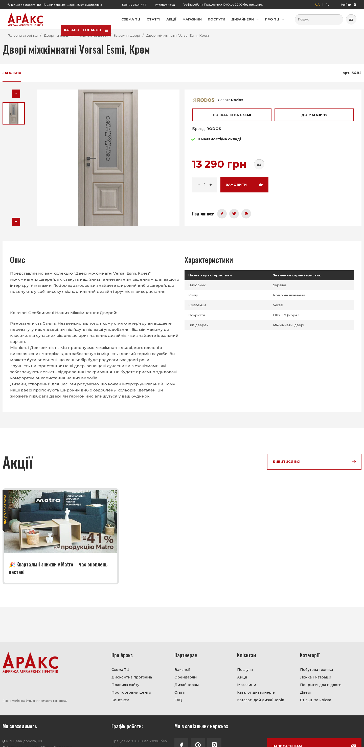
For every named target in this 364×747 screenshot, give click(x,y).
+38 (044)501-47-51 (134, 5)
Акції (171, 19)
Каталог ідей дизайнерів (260, 700)
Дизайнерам (186, 685)
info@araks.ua (165, 5)
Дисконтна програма (131, 677)
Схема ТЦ (131, 19)
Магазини (192, 19)
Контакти (120, 700)
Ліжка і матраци (315, 677)
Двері (305, 692)
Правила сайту (125, 685)
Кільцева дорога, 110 (26, 5)
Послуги (216, 19)
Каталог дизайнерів (256, 692)
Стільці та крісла (315, 700)
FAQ (178, 700)
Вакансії (182, 669)
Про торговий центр (131, 692)
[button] (16, 94)
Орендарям (185, 677)
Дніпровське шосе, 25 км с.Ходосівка (74, 5)
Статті (153, 19)
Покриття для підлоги (321, 685)
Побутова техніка (316, 669)
